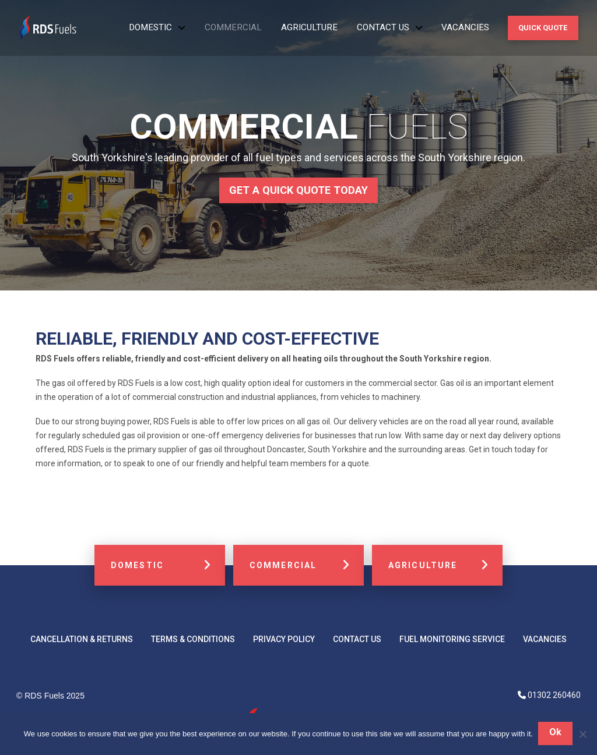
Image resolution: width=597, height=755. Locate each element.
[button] (543, 28)
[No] (582, 734)
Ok (556, 733)
